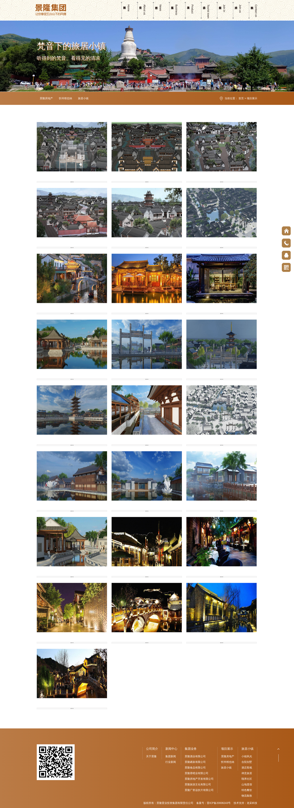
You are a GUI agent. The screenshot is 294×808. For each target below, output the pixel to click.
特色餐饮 (247, 790)
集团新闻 (170, 756)
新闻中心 (171, 748)
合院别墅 (247, 761)
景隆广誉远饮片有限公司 (199, 790)
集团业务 (191, 748)
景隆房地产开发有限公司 (199, 778)
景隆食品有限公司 (195, 767)
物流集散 (247, 795)
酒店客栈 (247, 767)
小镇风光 (247, 756)
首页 (241, 98)
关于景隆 (151, 756)
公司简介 (152, 748)
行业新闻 (170, 761)
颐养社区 (247, 778)
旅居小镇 (83, 98)
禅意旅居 (247, 773)
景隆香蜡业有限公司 (196, 773)
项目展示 (252, 98)
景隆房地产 (46, 98)
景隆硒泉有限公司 (195, 761)
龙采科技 (252, 802)
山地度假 (247, 784)
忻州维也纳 (65, 98)
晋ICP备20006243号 (219, 802)
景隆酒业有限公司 (195, 756)
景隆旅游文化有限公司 (198, 784)
